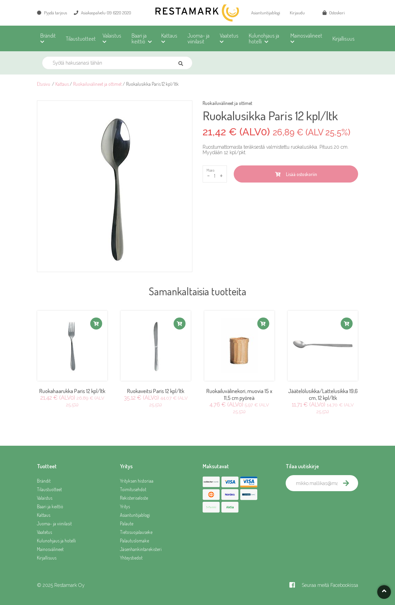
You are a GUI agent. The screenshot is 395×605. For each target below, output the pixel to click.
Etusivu (43, 84)
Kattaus (62, 84)
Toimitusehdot (133, 489)
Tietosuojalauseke (136, 532)
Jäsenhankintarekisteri (141, 549)
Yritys (125, 506)
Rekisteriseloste (134, 498)
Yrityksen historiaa (136, 481)
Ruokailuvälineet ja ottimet (97, 84)
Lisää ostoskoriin (296, 174)
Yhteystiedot (131, 558)
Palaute (126, 523)
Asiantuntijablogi (265, 12)
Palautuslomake (134, 540)
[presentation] (338, 506)
